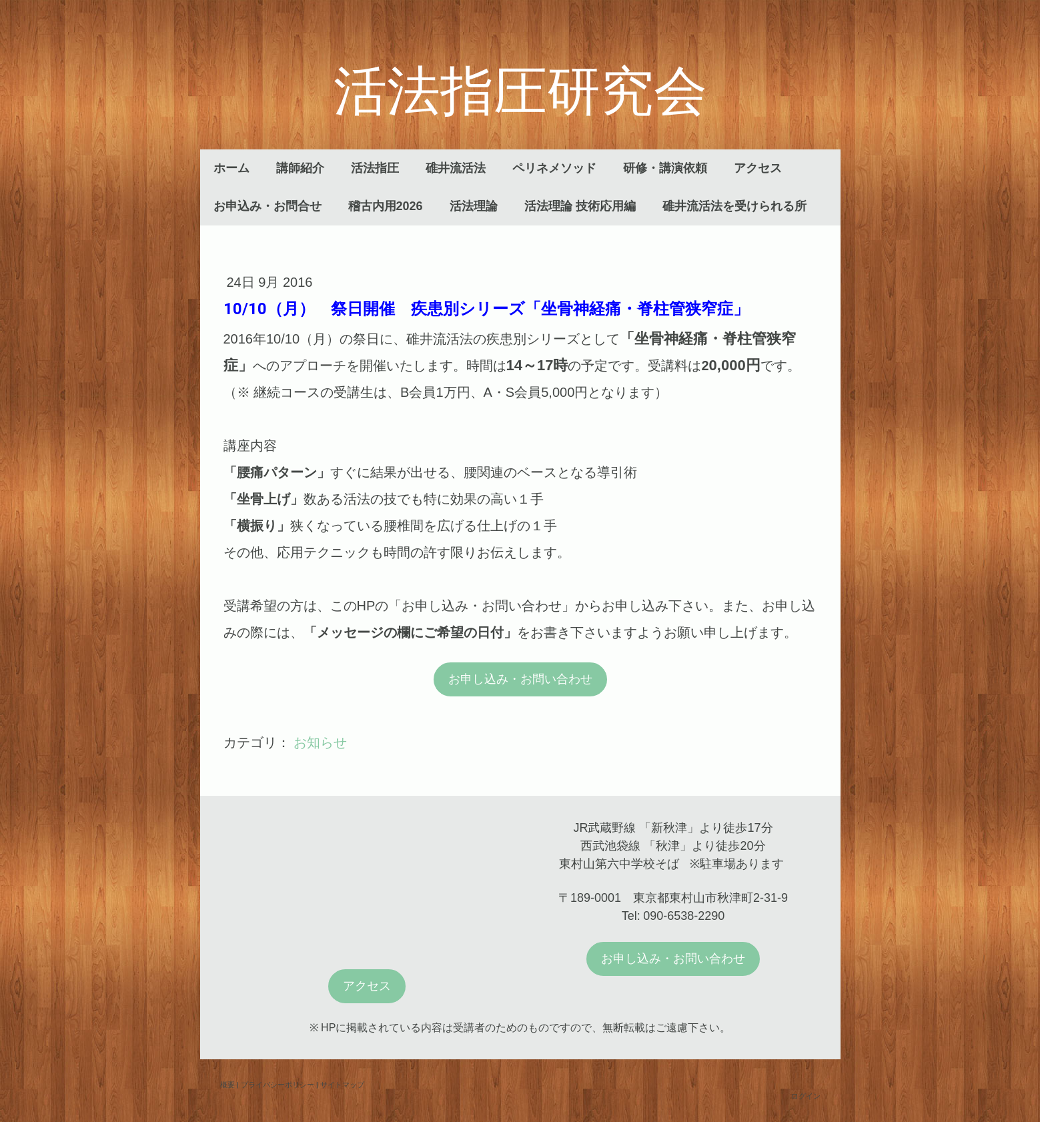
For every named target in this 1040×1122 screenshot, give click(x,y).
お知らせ (320, 742)
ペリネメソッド (554, 168)
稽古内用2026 (385, 206)
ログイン (806, 1096)
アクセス (758, 168)
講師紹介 (300, 168)
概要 (227, 1084)
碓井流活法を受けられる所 (734, 206)
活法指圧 (375, 168)
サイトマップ (342, 1084)
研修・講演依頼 (665, 168)
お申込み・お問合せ (267, 206)
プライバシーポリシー (277, 1084)
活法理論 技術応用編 (580, 206)
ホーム (231, 168)
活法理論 (474, 206)
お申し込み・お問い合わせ (520, 679)
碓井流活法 (456, 168)
